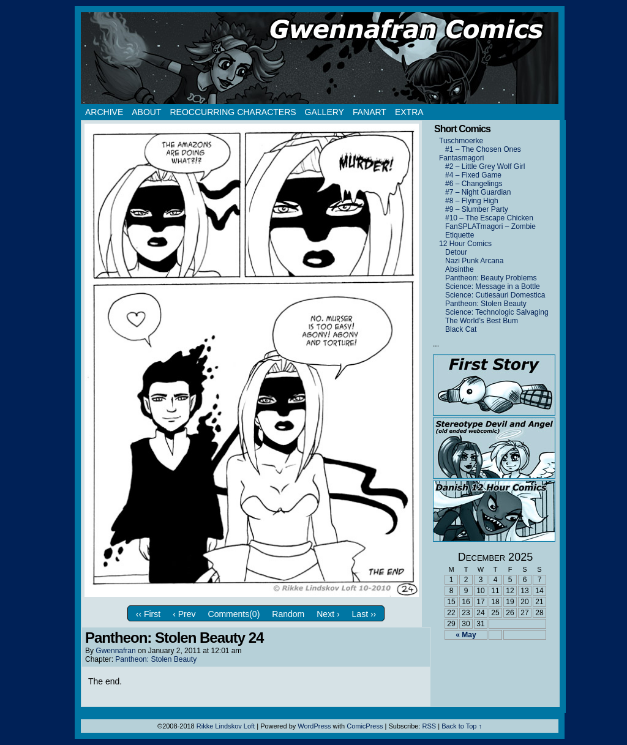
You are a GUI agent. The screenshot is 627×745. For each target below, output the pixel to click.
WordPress (314, 726)
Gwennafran (115, 650)
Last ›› (364, 614)
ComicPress (365, 726)
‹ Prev (184, 614)
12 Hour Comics (465, 243)
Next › (328, 614)
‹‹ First (148, 614)
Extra (409, 112)
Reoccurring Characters (233, 112)
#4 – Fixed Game (473, 175)
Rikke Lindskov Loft (226, 726)
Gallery (324, 112)
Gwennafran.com (319, 58)
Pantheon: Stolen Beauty (156, 659)
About (146, 112)
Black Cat (460, 329)
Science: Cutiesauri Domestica (495, 295)
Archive (104, 112)
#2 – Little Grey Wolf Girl (485, 166)
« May (466, 635)
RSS (429, 726)
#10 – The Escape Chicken (489, 218)
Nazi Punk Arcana (474, 260)
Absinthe (459, 269)
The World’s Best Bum (481, 320)
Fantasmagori (461, 158)
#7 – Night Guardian (478, 192)
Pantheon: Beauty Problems (490, 278)
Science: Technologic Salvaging (497, 312)
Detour (456, 252)
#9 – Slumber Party (476, 209)
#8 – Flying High (471, 201)
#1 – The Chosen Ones (483, 149)
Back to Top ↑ (461, 726)
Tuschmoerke (461, 141)
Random (288, 614)
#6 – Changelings (473, 183)
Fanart (369, 112)
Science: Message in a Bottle (492, 286)
